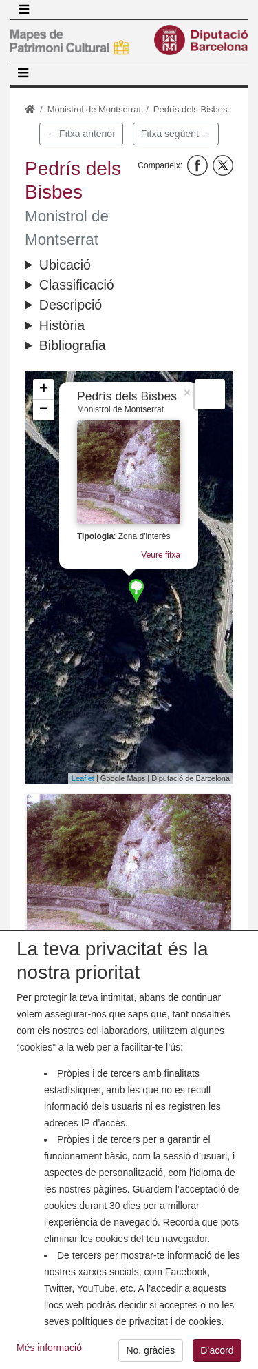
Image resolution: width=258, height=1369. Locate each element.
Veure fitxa (160, 555)
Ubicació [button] (65, 264)
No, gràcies (150, 1353)
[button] (129, 870)
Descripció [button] (70, 304)
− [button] (43, 410)
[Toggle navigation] (23, 9)
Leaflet (83, 778)
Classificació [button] (76, 284)
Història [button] (62, 325)
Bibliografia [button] (72, 345)
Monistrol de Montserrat (94, 109)
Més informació (49, 1350)
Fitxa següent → (176, 133)
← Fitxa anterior (81, 133)
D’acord (216, 1353)
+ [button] (43, 389)
